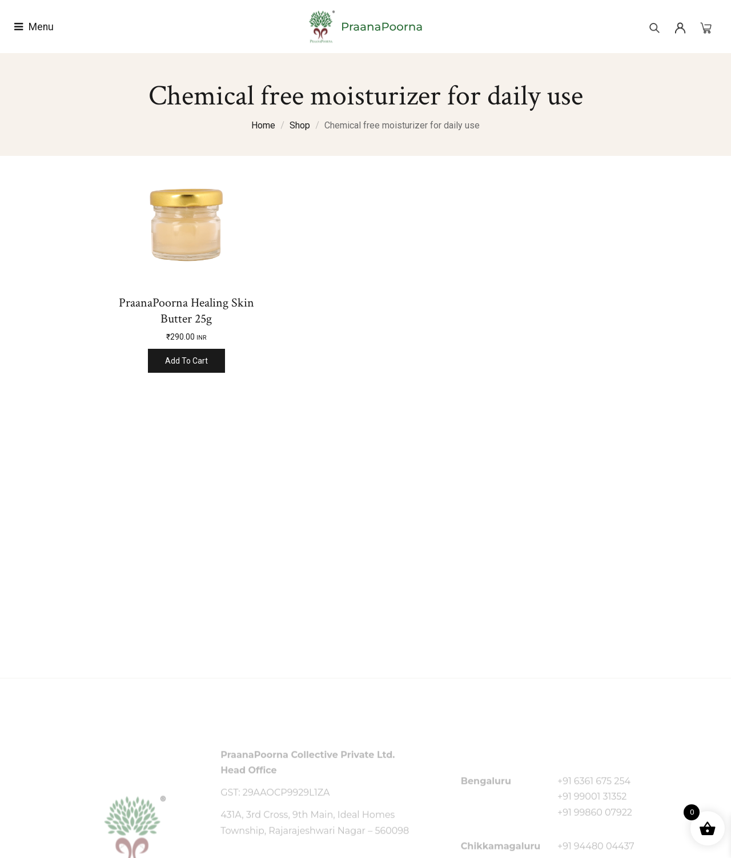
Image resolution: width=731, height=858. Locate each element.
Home (263, 125)
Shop (300, 125)
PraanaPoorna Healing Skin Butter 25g (186, 311)
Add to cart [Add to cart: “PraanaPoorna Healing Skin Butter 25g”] (186, 360)
